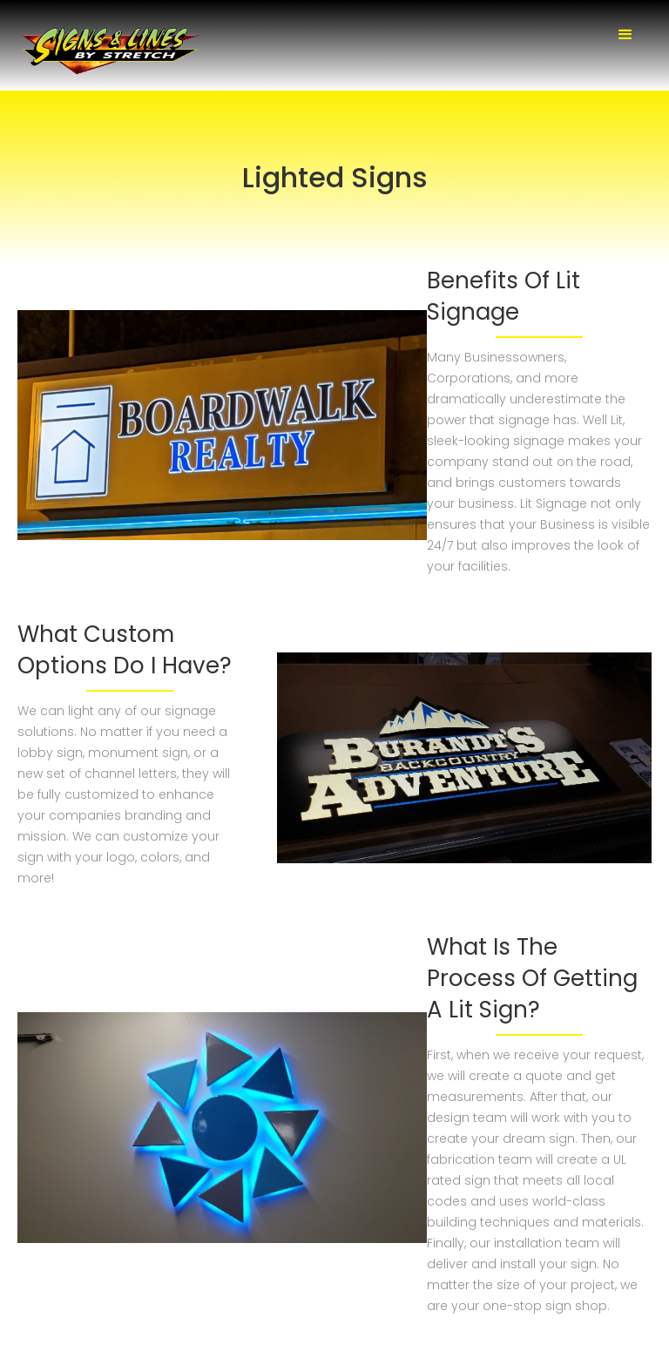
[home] (112, 52)
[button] (625, 35)
